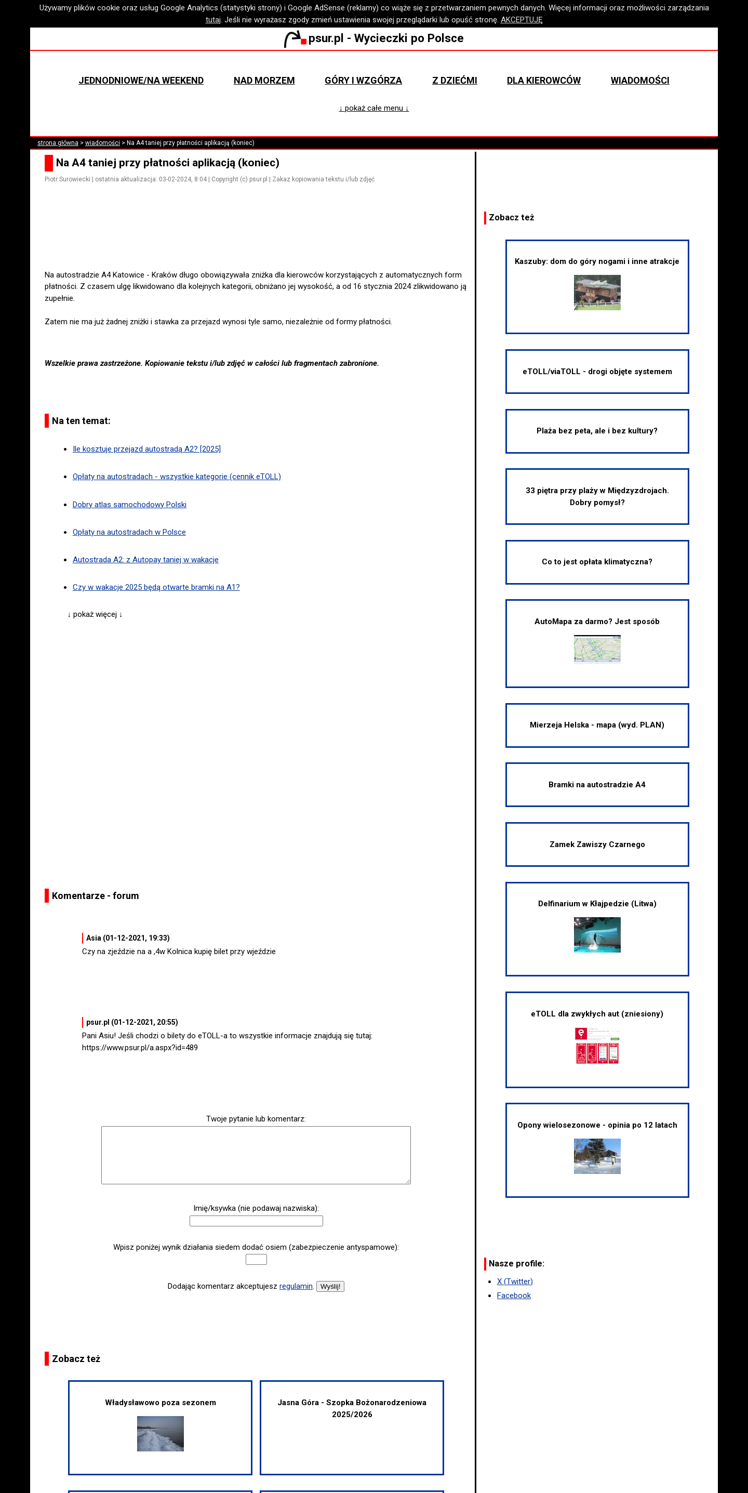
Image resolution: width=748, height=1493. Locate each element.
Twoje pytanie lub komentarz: (256, 1119)
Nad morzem (264, 80)
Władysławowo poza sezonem (160, 1424)
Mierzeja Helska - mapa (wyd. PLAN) (597, 725)
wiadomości (102, 143)
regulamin (296, 1286)
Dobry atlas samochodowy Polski (129, 504)
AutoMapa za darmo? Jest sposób (597, 640)
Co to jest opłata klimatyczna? (597, 561)
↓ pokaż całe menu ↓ (374, 108)
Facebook (514, 1295)
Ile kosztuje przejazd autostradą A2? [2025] (147, 449)
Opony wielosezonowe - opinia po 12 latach (597, 1147)
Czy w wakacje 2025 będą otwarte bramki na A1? (156, 587)
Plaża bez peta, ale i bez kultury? (597, 430)
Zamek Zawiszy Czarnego (597, 844)
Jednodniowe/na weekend (141, 80)
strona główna (57, 143)
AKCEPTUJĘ (522, 19)
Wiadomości (640, 80)
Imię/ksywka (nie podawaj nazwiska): (256, 1208)
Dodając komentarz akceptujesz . (241, 1286)
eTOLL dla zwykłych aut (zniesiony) (597, 1036)
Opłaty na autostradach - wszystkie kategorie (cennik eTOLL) (177, 476)
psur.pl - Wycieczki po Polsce (374, 38)
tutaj (213, 19)
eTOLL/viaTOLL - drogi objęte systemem (597, 371)
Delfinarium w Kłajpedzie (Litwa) (597, 926)
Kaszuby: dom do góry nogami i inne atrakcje (597, 283)
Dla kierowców (544, 80)
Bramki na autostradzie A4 (597, 784)
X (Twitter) (515, 1281)
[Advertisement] (260, 240)
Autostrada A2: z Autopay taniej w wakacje (146, 559)
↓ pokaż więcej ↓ (95, 614)
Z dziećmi (454, 80)
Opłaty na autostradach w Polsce (129, 532)
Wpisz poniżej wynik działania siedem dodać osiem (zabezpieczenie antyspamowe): (256, 1247)
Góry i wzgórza (363, 80)
